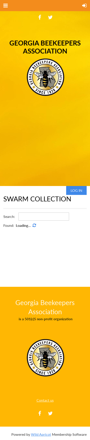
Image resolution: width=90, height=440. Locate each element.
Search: (9, 216)
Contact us (45, 400)
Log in (76, 190)
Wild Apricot (41, 434)
